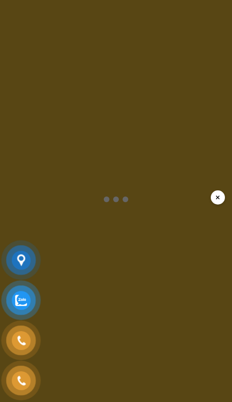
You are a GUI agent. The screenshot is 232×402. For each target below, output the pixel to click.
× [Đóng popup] (217, 197)
